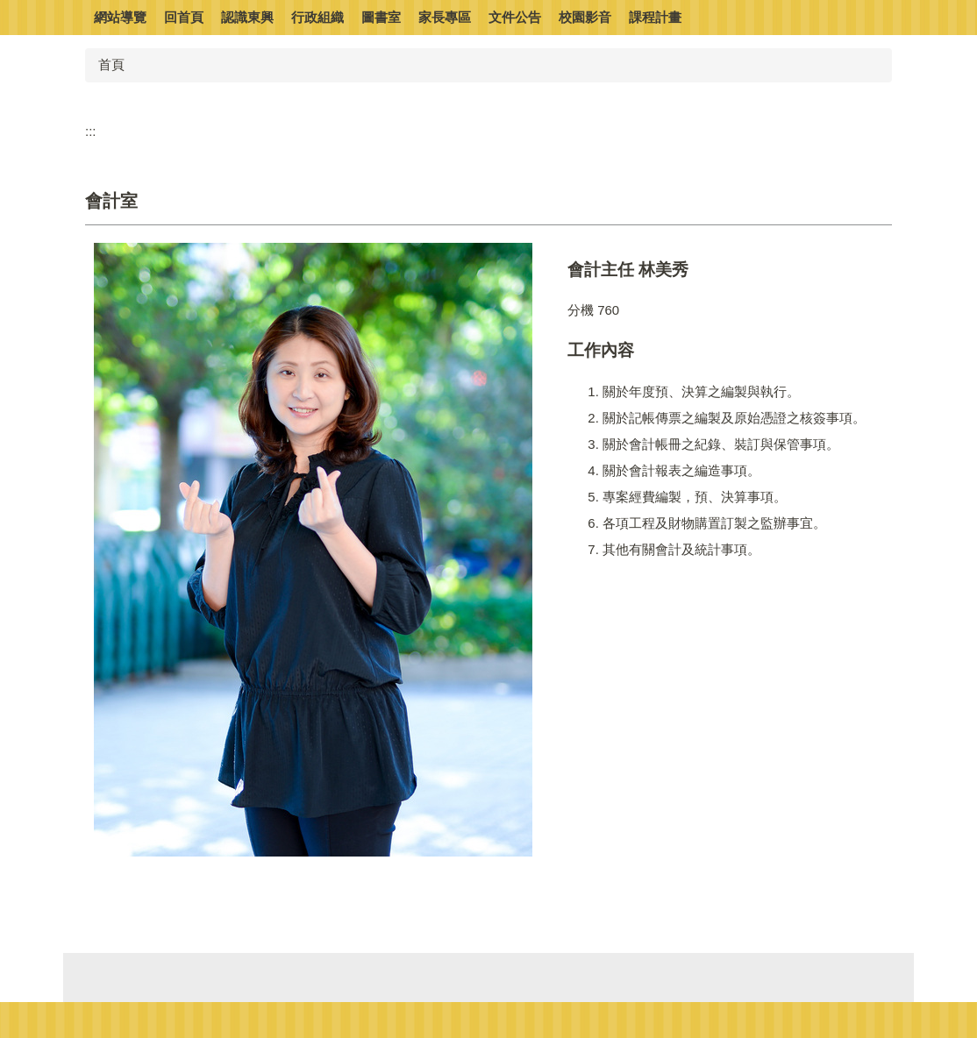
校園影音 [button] (585, 17)
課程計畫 (655, 17)
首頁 (111, 64)
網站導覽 (120, 17)
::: (90, 131)
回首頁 (183, 17)
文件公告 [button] (514, 17)
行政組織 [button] (317, 17)
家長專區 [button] (444, 17)
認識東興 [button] (247, 17)
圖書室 (381, 17)
